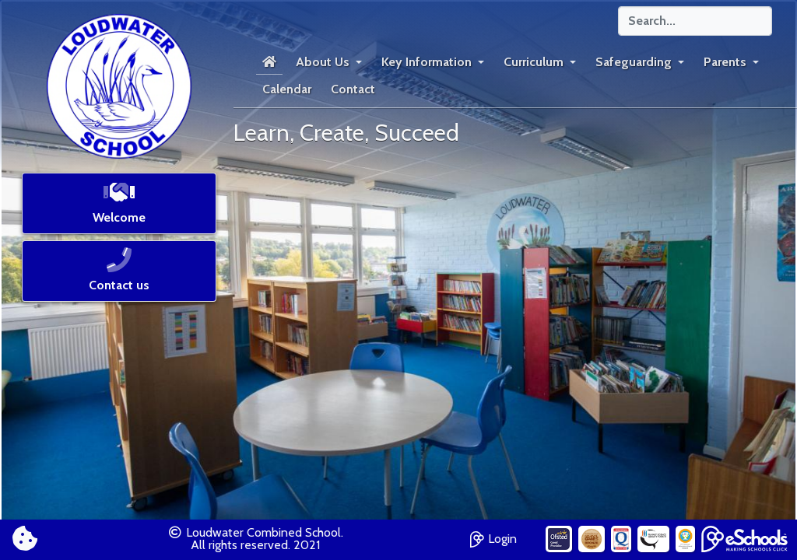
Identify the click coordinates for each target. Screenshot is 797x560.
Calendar (286, 89)
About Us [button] (322, 61)
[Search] (695, 21)
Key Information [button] (426, 61)
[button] (119, 208)
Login (493, 537)
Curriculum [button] (534, 61)
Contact (353, 89)
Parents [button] (725, 61)
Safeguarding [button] (633, 61)
